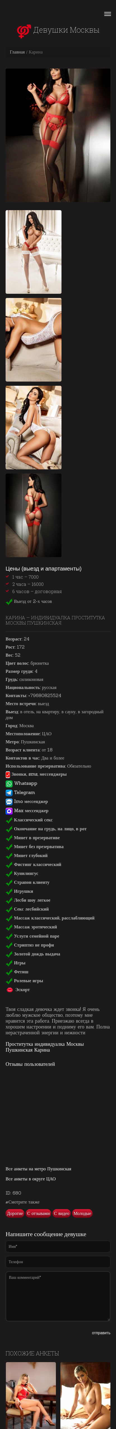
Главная (17, 52)
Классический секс (29, 820)
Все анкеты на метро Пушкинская (38, 1168)
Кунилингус (22, 873)
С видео (61, 1213)
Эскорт (18, 989)
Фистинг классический (33, 864)
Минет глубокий (27, 855)
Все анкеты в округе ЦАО (31, 1178)
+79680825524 (44, 695)
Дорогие (15, 1213)
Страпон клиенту (27, 882)
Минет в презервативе (33, 837)
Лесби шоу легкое (28, 900)
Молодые (82, 1213)
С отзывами (38, 1213)
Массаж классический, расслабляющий (50, 918)
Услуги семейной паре (32, 936)
